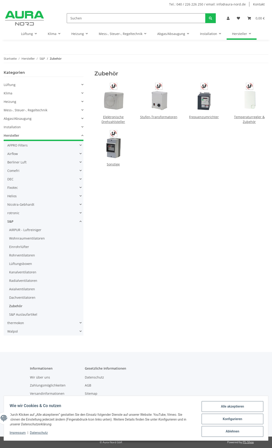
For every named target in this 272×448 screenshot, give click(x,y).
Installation (12, 127)
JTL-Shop (248, 442)
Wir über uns (40, 377)
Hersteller (11, 135)
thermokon (15, 323)
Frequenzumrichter (204, 117)
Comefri (13, 170)
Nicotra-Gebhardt (20, 204)
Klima (8, 93)
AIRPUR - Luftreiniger (25, 230)
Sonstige (113, 164)
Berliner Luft (17, 162)
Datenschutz (40, 434)
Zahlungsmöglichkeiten (48, 385)
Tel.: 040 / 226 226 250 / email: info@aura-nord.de (207, 4)
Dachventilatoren (22, 297)
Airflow (12, 154)
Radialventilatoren (23, 280)
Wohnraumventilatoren (27, 238)
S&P (10, 221)
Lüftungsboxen (20, 263)
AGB (88, 385)
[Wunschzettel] (238, 18)
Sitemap (91, 393)
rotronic (13, 213)
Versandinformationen (47, 393)
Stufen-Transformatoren (158, 117)
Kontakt (259, 4)
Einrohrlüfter (19, 247)
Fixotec (12, 187)
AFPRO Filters (17, 145)
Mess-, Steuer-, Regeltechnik (25, 110)
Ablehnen (230, 432)
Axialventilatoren (22, 289)
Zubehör (15, 306)
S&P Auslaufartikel (23, 314)
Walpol (12, 331)
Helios (12, 196)
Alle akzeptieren (230, 408)
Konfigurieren (230, 420)
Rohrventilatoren (22, 255)
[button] (228, 18)
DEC (10, 179)
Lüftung (10, 85)
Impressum (19, 434)
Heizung (10, 101)
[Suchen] (136, 18)
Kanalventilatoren (22, 272)
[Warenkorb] (256, 18)
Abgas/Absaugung (18, 118)
